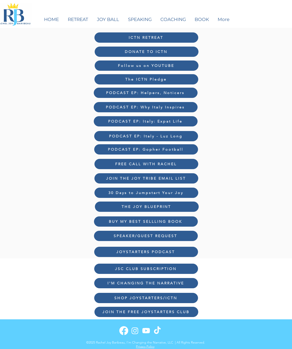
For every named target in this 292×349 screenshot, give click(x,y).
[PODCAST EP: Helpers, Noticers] (146, 93)
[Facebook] (123, 330)
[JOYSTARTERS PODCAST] (146, 252)
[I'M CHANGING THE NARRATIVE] (146, 283)
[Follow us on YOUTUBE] (146, 65)
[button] (141, 19)
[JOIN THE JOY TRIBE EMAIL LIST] (146, 178)
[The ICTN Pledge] (146, 79)
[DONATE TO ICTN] (146, 52)
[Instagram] (134, 330)
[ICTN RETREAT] (146, 37)
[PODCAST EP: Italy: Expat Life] (146, 121)
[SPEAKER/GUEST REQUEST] (146, 236)
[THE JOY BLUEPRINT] (147, 207)
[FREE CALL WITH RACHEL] (146, 164)
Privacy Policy (145, 346)
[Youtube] (146, 330)
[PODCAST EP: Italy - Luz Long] (146, 136)
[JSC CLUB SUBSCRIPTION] (146, 269)
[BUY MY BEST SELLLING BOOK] (146, 221)
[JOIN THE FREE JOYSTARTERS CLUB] (146, 312)
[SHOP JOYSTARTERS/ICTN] (146, 298)
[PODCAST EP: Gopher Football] (146, 149)
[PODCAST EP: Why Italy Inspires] (146, 107)
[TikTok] (157, 330)
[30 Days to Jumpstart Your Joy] (146, 193)
